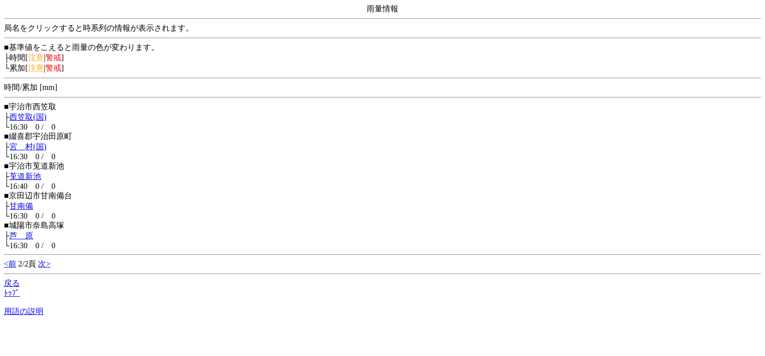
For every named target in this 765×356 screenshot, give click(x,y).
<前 (10, 264)
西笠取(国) (27, 117)
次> (44, 264)
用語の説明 (23, 311)
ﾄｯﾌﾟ (12, 293)
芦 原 (21, 235)
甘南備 (21, 206)
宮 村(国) (27, 146)
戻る (12, 283)
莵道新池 (25, 176)
